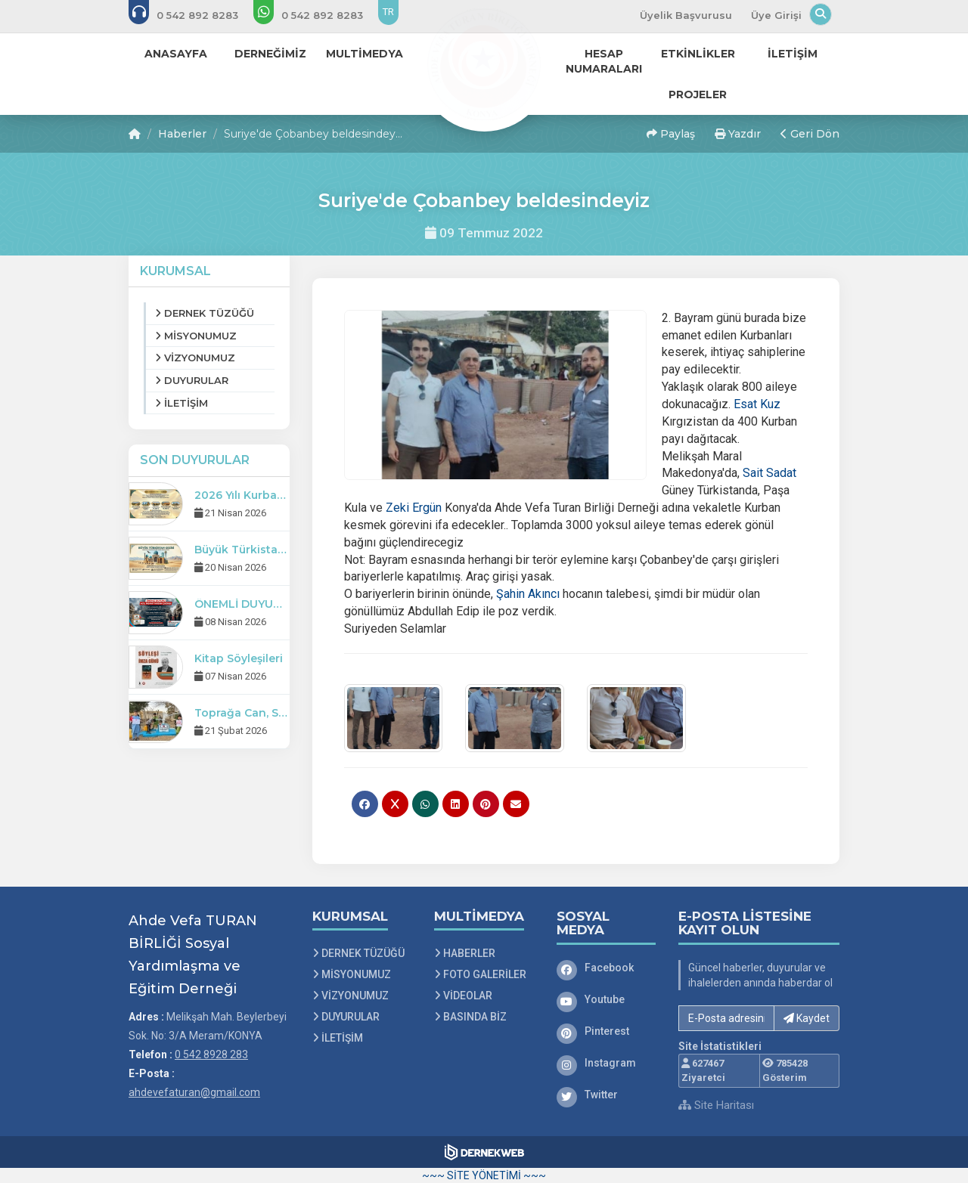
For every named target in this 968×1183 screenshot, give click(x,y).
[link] (757, 404)
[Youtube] (606, 999)
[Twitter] (606, 1094)
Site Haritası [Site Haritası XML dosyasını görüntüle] (716, 1105)
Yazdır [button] (738, 134)
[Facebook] (606, 967)
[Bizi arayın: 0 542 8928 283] (193, 15)
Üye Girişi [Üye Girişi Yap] (776, 15)
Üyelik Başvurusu (686, 15)
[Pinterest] (606, 1031)
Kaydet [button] (806, 1018)
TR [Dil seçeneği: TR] (388, 11)
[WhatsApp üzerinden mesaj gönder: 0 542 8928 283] (318, 15)
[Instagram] (606, 1062)
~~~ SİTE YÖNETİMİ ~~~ (484, 1175)
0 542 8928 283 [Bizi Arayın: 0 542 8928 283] (211, 1054)
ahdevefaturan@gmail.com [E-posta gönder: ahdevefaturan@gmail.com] (194, 1092)
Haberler (182, 134)
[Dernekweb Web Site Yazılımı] (484, 1152)
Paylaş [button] (671, 134)
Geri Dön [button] (809, 134)
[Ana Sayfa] (484, 63)
